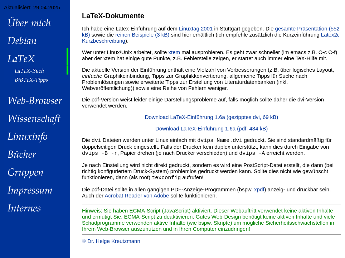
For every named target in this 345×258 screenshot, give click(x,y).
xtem (174, 52)
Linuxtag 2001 (196, 28)
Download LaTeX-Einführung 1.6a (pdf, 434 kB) (211, 128)
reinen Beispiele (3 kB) (142, 35)
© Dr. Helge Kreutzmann (111, 242)
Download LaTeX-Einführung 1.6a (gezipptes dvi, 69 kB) (211, 117)
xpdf (259, 190)
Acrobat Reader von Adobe (137, 197)
